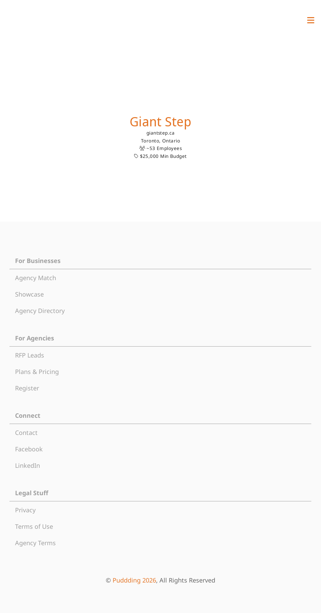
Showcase (29, 294)
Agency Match (35, 278)
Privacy (25, 510)
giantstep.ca (160, 133)
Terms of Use (34, 526)
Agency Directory (40, 310)
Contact (26, 432)
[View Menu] (311, 20)
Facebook (29, 449)
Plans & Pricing (37, 371)
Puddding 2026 (134, 580)
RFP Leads (29, 355)
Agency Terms (35, 543)
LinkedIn (27, 465)
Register (27, 388)
